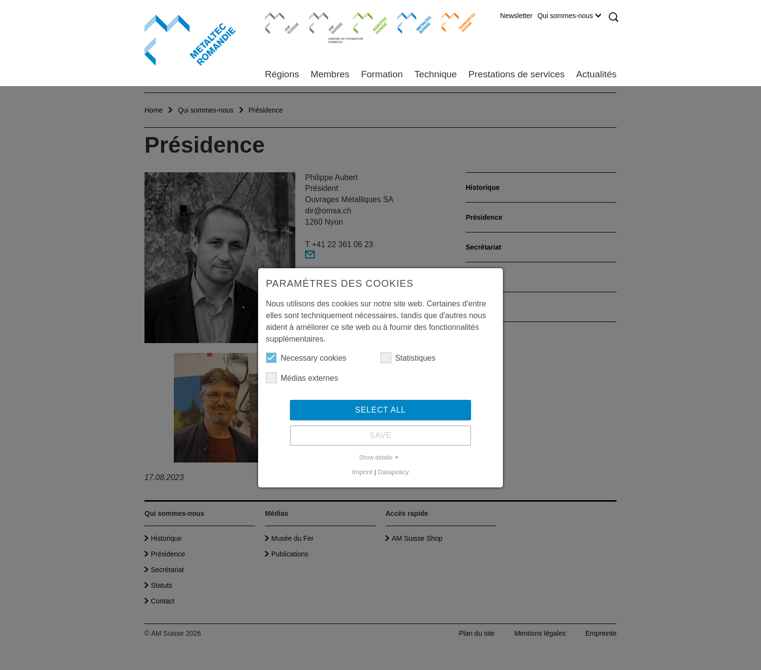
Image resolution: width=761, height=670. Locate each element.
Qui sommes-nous (569, 16)
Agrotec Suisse (363, 22)
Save (380, 435)
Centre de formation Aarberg (322, 27)
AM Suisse (279, 17)
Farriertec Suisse (453, 22)
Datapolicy (393, 472)
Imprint (362, 472)
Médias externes (302, 377)
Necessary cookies (306, 357)
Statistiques (408, 357)
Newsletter (516, 16)
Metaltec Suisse (408, 22)
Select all (380, 410)
